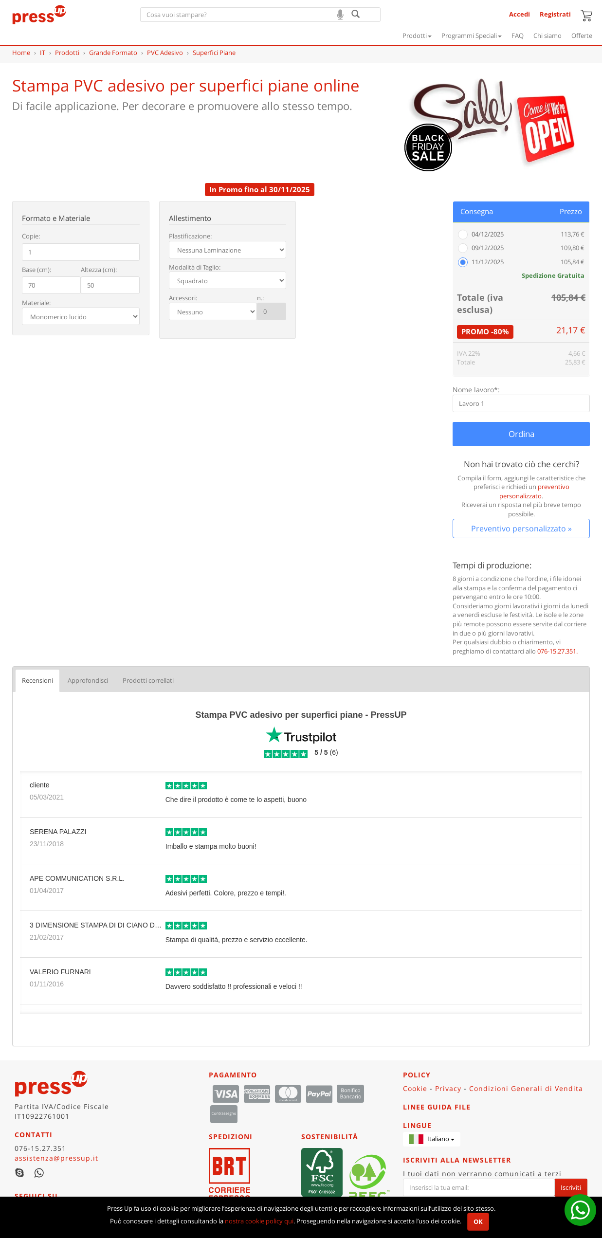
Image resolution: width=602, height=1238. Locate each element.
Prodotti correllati (148, 680)
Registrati (555, 14)
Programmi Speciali (471, 35)
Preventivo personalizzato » (521, 528)
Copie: (31, 236)
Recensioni (37, 680)
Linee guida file (437, 1106)
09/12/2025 (488, 247)
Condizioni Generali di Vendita (526, 1088)
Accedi (519, 14)
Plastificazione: (190, 236)
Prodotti (417, 35)
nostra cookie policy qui (259, 1221)
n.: (260, 297)
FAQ (517, 35)
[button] (431, 1139)
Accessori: (183, 297)
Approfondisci (88, 680)
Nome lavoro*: (476, 389)
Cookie (415, 1088)
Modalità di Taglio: (194, 267)
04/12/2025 (488, 234)
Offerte (581, 35)
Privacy (448, 1088)
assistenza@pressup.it (56, 1158)
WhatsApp (39, 1173)
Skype (19, 1173)
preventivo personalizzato (534, 491)
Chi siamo (547, 35)
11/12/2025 (488, 261)
